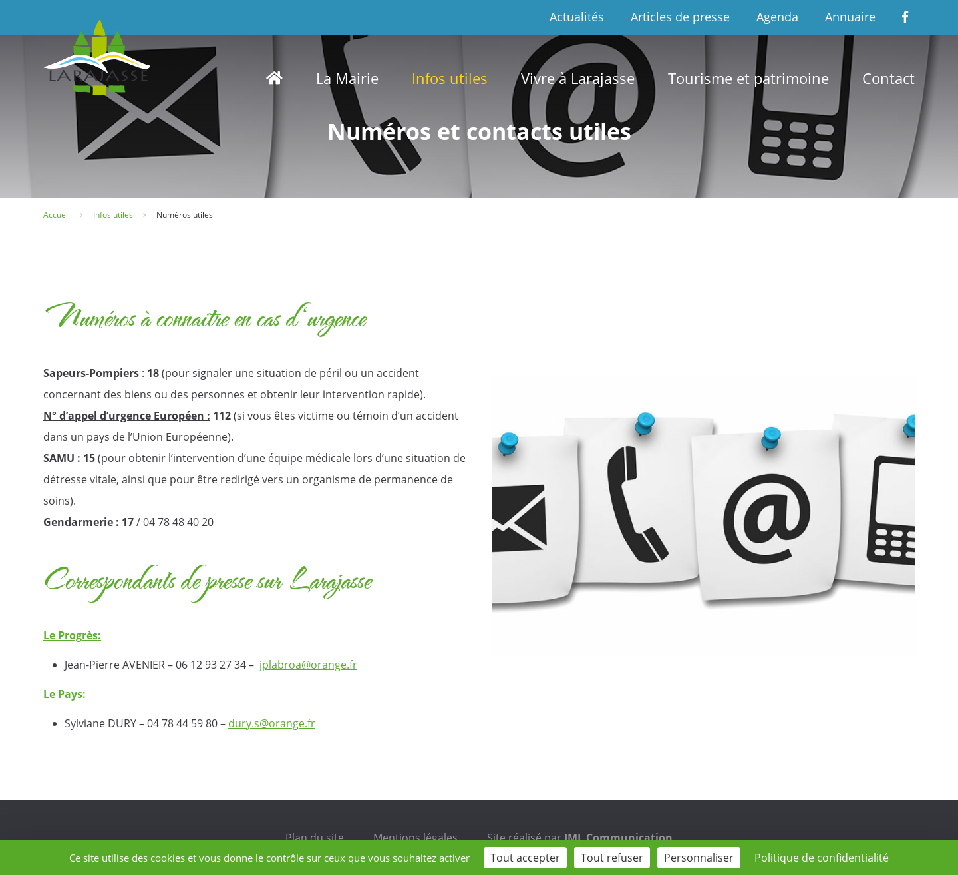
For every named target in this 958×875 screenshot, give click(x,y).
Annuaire (850, 17)
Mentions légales (415, 837)
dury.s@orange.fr (271, 723)
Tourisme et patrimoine (748, 78)
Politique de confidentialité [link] (821, 857)
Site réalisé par (580, 837)
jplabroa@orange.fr (308, 664)
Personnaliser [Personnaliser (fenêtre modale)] (699, 857)
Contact (888, 78)
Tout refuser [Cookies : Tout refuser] (612, 857)
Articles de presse (680, 17)
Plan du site (314, 837)
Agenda (777, 17)
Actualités (577, 17)
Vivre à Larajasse (578, 78)
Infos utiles (450, 78)
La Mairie (347, 78)
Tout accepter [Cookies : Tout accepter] (525, 857)
